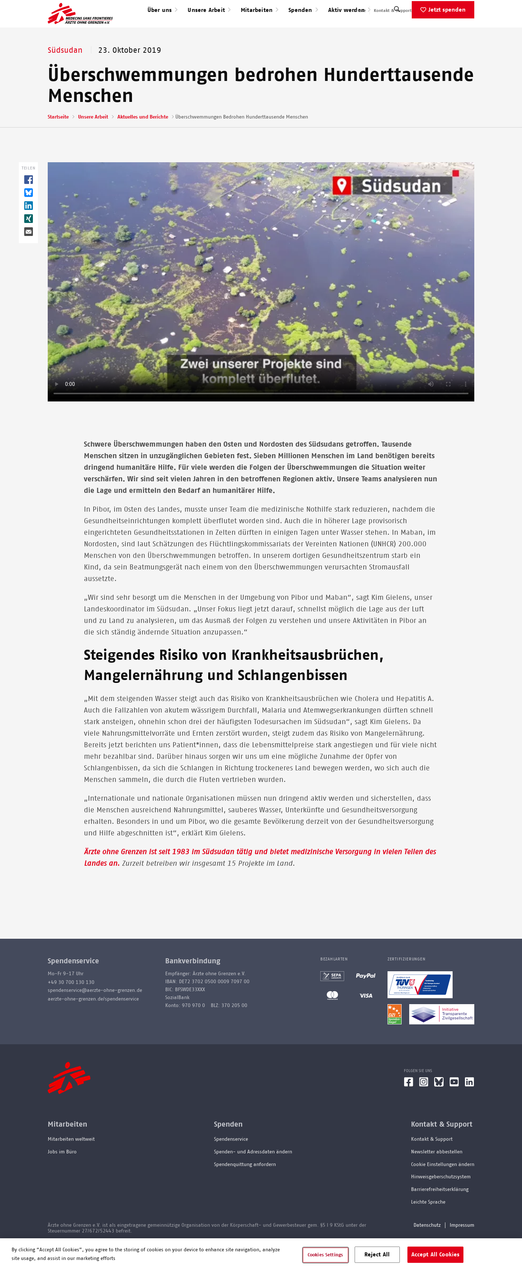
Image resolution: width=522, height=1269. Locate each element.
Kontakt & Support (393, 10)
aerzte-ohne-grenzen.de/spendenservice (93, 1022)
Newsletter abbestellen (436, 1175)
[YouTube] (454, 1108)
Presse (360, 10)
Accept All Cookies (435, 1254)
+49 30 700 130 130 (71, 1005)
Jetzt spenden (447, 33)
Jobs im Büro (62, 1175)
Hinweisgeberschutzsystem (441, 1200)
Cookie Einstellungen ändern (442, 1187)
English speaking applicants (446, 10)
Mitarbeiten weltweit (71, 1162)
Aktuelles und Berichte (142, 140)
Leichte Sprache (428, 1225)
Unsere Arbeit (93, 140)
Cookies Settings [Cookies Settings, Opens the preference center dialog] (325, 1254)
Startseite (58, 140)
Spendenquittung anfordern (245, 1187)
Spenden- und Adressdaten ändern (253, 1175)
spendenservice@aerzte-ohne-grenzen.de (95, 1013)
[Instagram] (423, 1108)
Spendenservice (231, 1162)
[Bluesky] (439, 1108)
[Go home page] (80, 24)
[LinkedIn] (469, 1108)
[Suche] (397, 34)
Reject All (377, 1254)
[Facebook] (408, 1108)
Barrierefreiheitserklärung (439, 1212)
